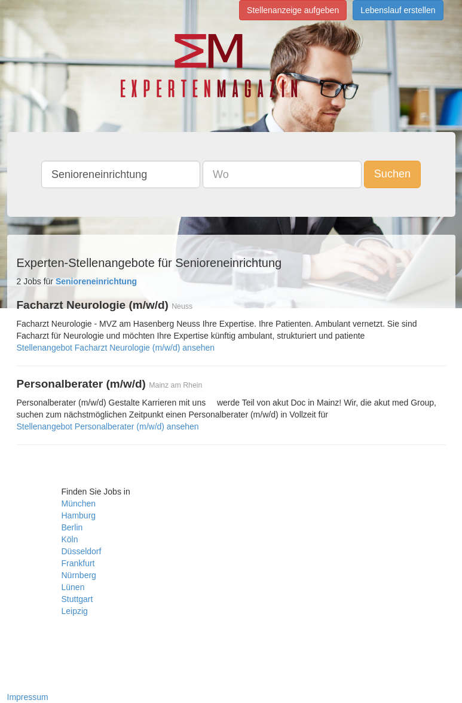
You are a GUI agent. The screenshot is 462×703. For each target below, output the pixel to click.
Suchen (392, 174)
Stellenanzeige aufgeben (293, 10)
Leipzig (75, 611)
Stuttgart (77, 599)
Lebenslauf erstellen (397, 10)
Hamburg (79, 515)
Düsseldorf (82, 551)
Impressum (27, 697)
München (79, 503)
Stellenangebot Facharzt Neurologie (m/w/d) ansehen (116, 347)
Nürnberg (79, 575)
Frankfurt (78, 563)
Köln (70, 539)
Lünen (73, 587)
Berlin (72, 527)
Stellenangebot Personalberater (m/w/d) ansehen (108, 426)
